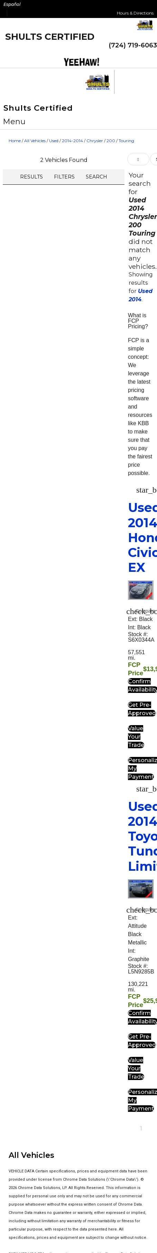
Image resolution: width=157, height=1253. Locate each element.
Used (53, 140)
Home (15, 140)
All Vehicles (35, 140)
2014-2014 (72, 140)
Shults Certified (49, 36)
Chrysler (94, 140)
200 (111, 140)
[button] (14, 122)
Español (11, 4)
